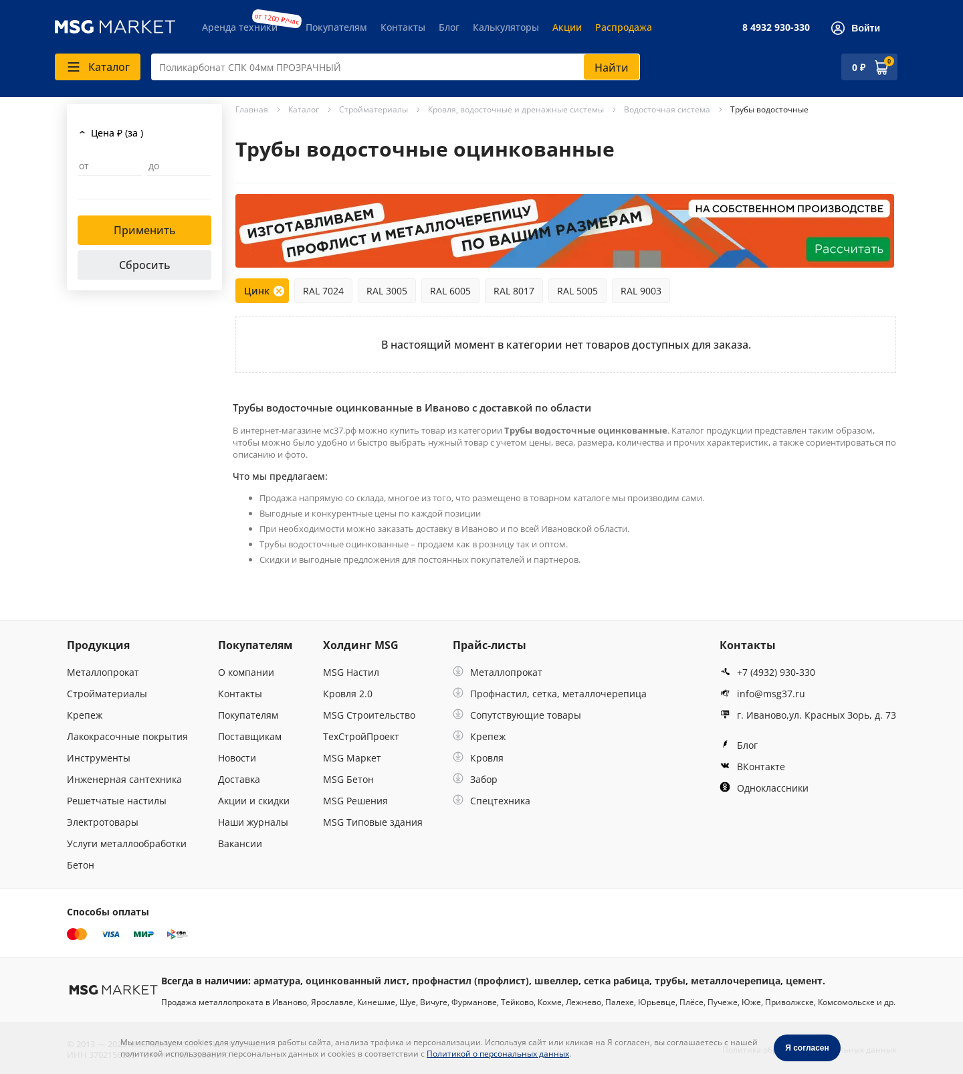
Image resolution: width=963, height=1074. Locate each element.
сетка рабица (616, 980)
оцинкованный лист (356, 980)
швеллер (556, 980)
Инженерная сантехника (124, 779)
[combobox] (395, 67)
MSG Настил (351, 672)
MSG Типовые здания (373, 822)
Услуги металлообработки (127, 843)
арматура (276, 980)
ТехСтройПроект (361, 736)
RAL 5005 (577, 290)
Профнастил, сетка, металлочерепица (550, 693)
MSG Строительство (369, 715)
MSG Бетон (348, 779)
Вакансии (240, 843)
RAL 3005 (386, 290)
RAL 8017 (514, 290)
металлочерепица (735, 980)
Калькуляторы (506, 27)
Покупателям (336, 27)
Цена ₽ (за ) (117, 132)
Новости (237, 757)
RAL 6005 (450, 290)
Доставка (239, 779)
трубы (670, 980)
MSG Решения (355, 800)
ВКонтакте (752, 766)
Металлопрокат (103, 672)
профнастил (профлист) (470, 980)
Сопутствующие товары (517, 715)
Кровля (478, 757)
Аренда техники (240, 27)
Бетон (80, 865)
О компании (246, 672)
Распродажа (623, 27)
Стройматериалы (107, 693)
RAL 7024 (323, 290)
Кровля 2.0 (347, 693)
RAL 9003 (641, 290)
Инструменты (98, 757)
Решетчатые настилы (117, 800)
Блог (449, 27)
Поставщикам (250, 736)
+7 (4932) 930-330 (767, 672)
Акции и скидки (254, 800)
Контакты (403, 27)
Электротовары (102, 822)
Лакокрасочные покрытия (127, 736)
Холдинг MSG (361, 645)
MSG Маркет (352, 757)
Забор (475, 779)
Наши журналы (253, 822)
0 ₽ (858, 67)
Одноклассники (764, 788)
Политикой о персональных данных (498, 1053)
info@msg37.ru (762, 693)
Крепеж (84, 715)
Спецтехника (491, 800)
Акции (567, 27)
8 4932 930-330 (776, 27)
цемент (804, 980)
